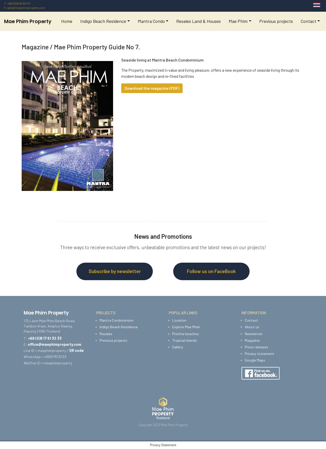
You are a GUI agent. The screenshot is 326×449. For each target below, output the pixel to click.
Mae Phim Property (27, 21)
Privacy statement (259, 353)
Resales (106, 334)
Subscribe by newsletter (115, 271)
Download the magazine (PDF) (152, 88)
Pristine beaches (185, 334)
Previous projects (276, 21)
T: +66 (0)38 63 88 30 (17, 3)
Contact (308, 21)
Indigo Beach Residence (103, 21)
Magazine (252, 340)
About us (252, 327)
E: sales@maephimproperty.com (24, 7)
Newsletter (254, 334)
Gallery (177, 347)
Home (66, 21)
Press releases (256, 347)
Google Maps (255, 360)
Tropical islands (184, 340)
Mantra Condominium (116, 320)
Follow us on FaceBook (211, 271)
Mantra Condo (151, 21)
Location (179, 320)
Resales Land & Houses (198, 21)
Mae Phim (238, 21)
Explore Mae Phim (186, 327)
